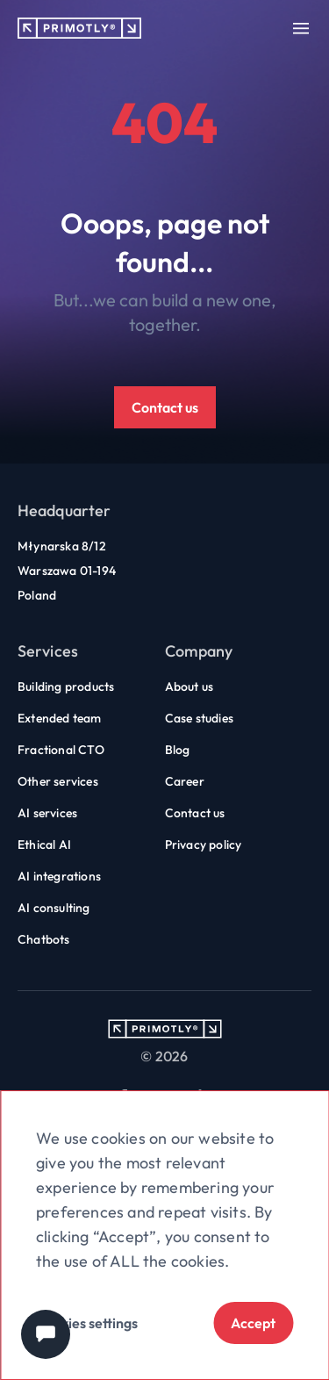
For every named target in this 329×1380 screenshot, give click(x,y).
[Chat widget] (45, 1334)
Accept (253, 1323)
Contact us (165, 407)
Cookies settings (87, 1323)
